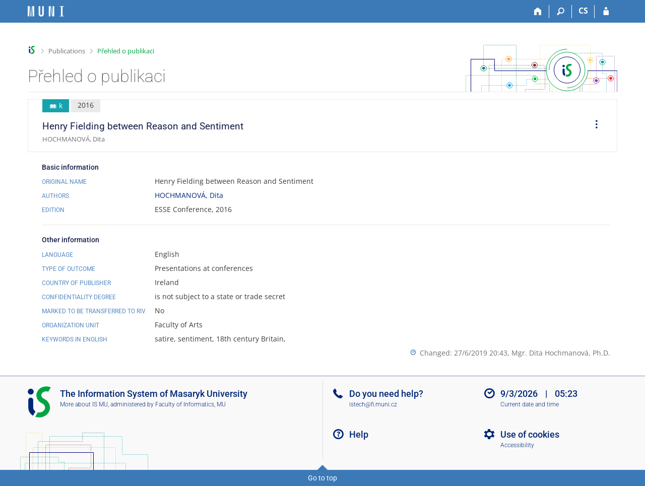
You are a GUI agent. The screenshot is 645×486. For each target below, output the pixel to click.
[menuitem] (593, 126)
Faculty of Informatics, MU (190, 404)
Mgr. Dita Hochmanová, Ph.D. (560, 353)
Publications (66, 50)
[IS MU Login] (606, 11)
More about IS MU (84, 404)
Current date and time (529, 404)
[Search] (560, 11)
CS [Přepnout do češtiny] (583, 10)
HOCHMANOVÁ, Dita (189, 195)
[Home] (538, 11)
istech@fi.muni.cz (373, 404)
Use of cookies (529, 434)
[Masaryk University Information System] (46, 11)
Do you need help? (386, 393)
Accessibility (517, 445)
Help (358, 434)
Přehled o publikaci (125, 50)
